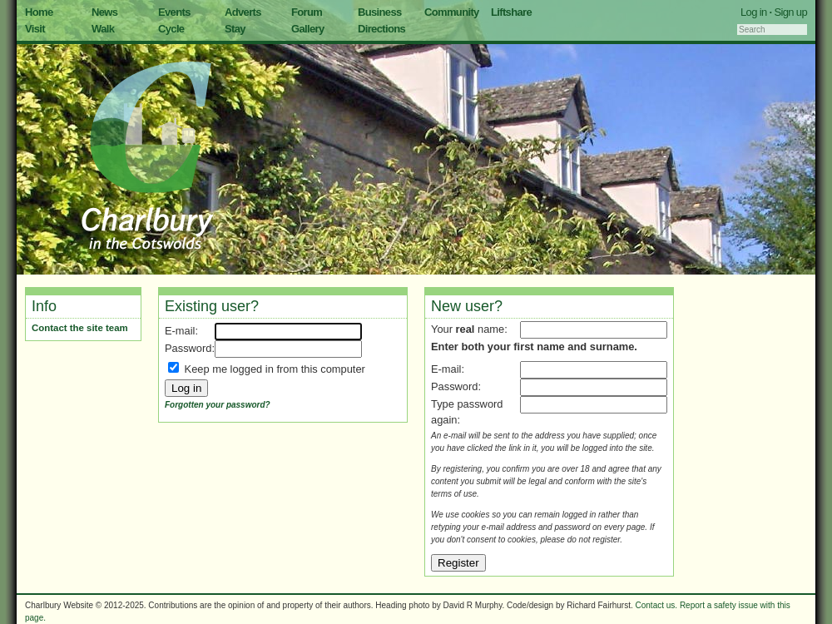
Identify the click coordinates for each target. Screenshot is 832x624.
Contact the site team (80, 328)
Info (44, 306)
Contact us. (657, 605)
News (104, 12)
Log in (753, 12)
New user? (467, 306)
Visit (35, 28)
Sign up (790, 12)
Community (451, 12)
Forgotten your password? (217, 404)
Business (380, 12)
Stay (235, 28)
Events (174, 12)
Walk (103, 28)
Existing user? (212, 306)
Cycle (171, 28)
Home (39, 12)
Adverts (243, 12)
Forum (306, 12)
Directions (381, 28)
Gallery (307, 28)
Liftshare (511, 12)
